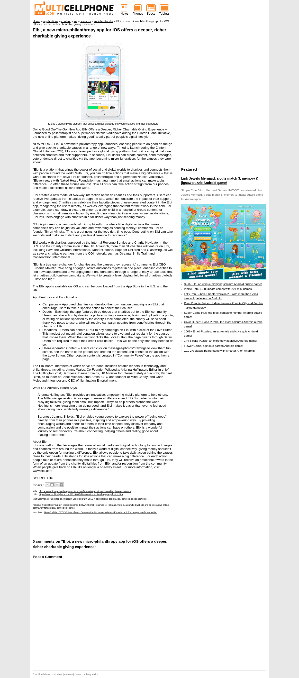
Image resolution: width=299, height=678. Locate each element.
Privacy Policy (91, 674)
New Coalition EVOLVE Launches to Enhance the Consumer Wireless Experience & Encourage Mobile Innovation (100, 512)
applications (102, 499)
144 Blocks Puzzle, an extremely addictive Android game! (220, 340)
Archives (68, 674)
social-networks (138, 499)
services (126, 499)
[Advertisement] (90, 526)
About (60, 674)
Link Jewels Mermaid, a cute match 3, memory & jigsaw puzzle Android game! (219, 180)
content (112, 499)
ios (119, 499)
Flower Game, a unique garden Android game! (213, 346)
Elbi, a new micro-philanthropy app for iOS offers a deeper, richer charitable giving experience (85, 491)
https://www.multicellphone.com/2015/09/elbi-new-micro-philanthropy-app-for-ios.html (81, 494)
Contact (78, 674)
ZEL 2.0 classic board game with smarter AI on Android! (219, 350)
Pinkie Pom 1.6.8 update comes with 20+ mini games (218, 289)
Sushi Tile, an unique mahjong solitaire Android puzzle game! (223, 284)
